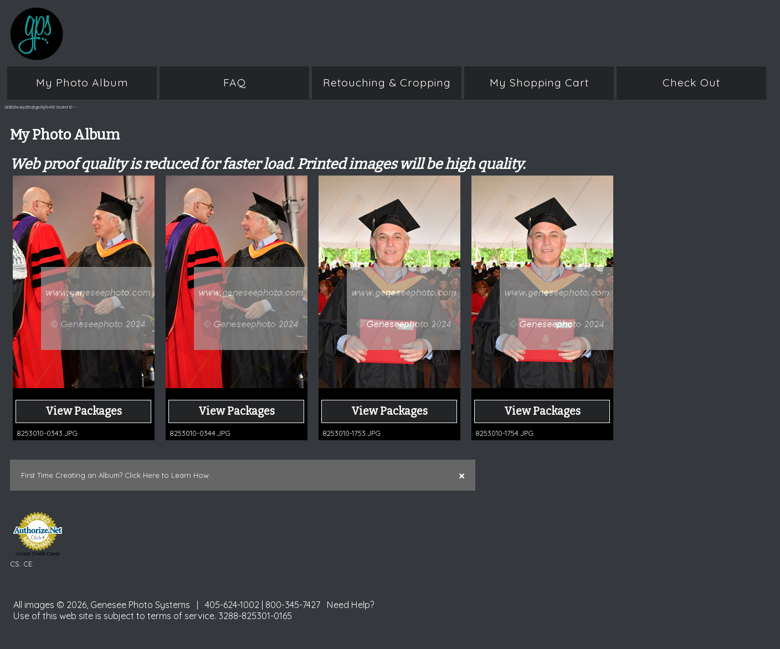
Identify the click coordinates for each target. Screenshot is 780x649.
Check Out (691, 82)
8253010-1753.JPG (351, 433)
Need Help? (350, 604)
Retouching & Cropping (387, 82)
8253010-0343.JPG (47, 433)
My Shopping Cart (539, 82)
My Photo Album (82, 82)
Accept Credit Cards (38, 554)
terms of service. (181, 615)
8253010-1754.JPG (504, 433)
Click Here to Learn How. (168, 475)
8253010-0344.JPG (200, 433)
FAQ (234, 82)
